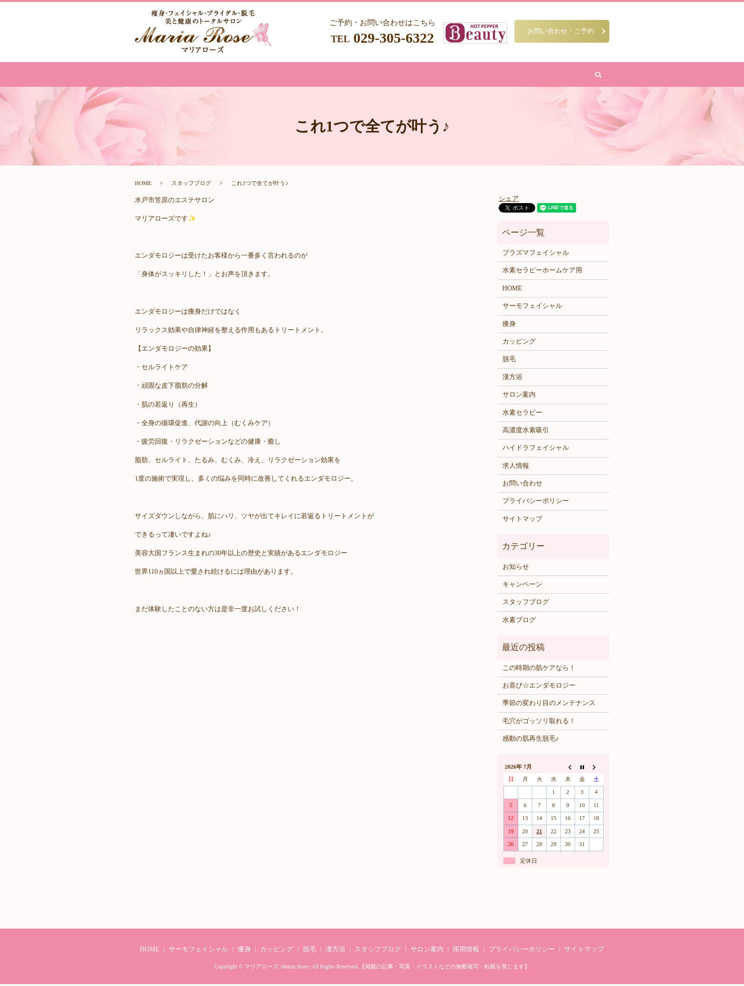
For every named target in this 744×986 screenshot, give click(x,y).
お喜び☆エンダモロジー (539, 687)
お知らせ (515, 568)
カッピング (375, 75)
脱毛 (315, 75)
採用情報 (466, 951)
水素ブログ (519, 621)
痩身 (246, 75)
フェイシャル (280, 75)
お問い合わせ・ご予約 (561, 31)
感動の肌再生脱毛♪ (530, 740)
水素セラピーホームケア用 (542, 272)
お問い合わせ (494, 75)
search (529, 75)
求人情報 (515, 467)
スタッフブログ (191, 185)
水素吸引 (412, 75)
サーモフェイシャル (532, 307)
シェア (509, 200)
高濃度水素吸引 (525, 432)
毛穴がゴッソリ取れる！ (539, 722)
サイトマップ (522, 520)
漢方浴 (340, 75)
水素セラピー (522, 414)
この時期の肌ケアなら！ (539, 669)
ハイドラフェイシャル (535, 449)
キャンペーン (522, 586)
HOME (221, 75)
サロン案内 (450, 75)
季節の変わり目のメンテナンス (548, 704)
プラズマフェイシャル (535, 254)
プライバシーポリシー (535, 502)
